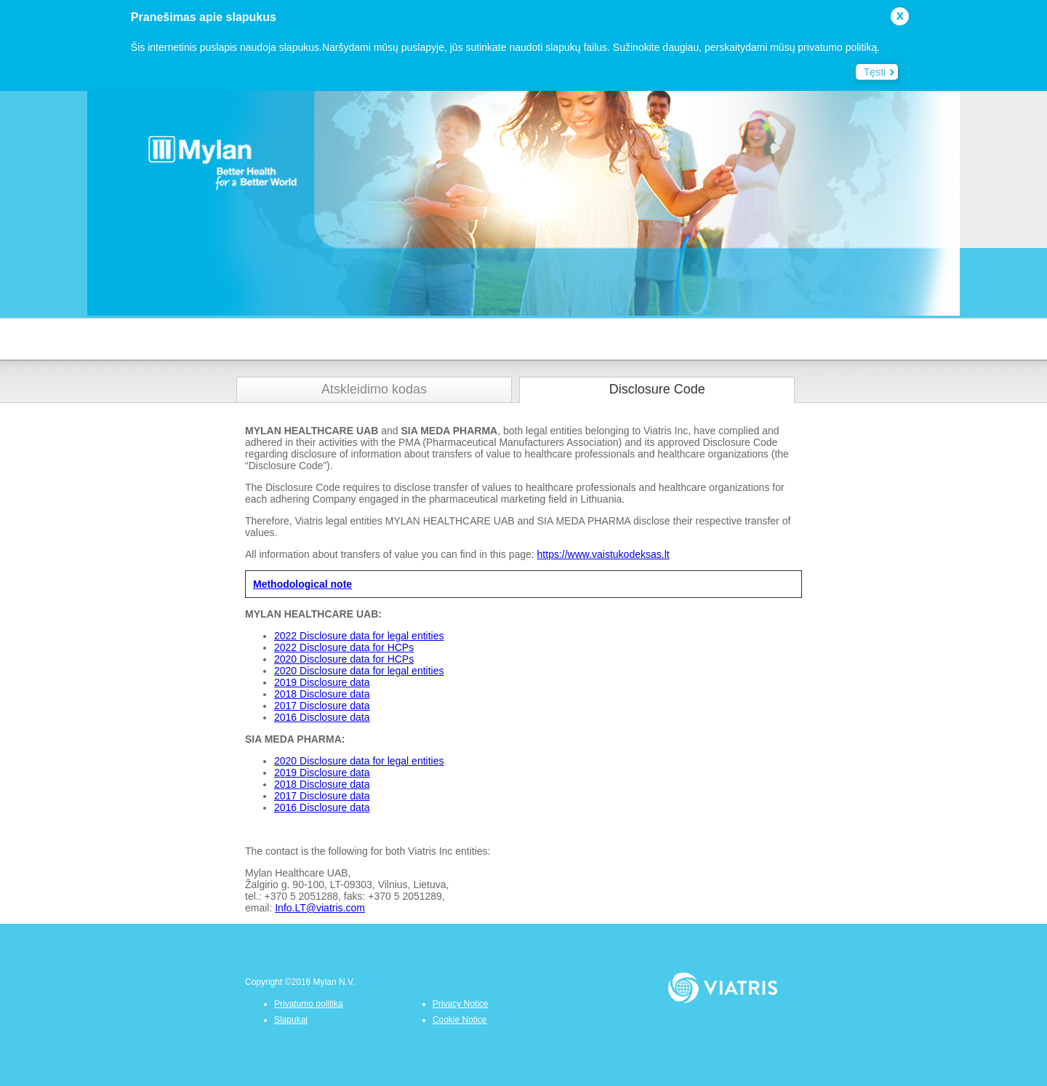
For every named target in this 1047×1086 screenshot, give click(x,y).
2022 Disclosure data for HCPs (344, 647)
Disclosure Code (657, 389)
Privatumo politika (308, 1004)
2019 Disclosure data (322, 682)
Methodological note (302, 584)
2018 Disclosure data (322, 694)
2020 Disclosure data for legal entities (359, 670)
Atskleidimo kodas (374, 389)
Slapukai (291, 1020)
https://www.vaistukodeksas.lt (603, 554)
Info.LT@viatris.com (320, 908)
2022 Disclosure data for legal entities (359, 636)
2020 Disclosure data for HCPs (344, 659)
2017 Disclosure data (322, 705)
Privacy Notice (461, 1004)
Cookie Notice (460, 1020)
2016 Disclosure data (322, 717)
